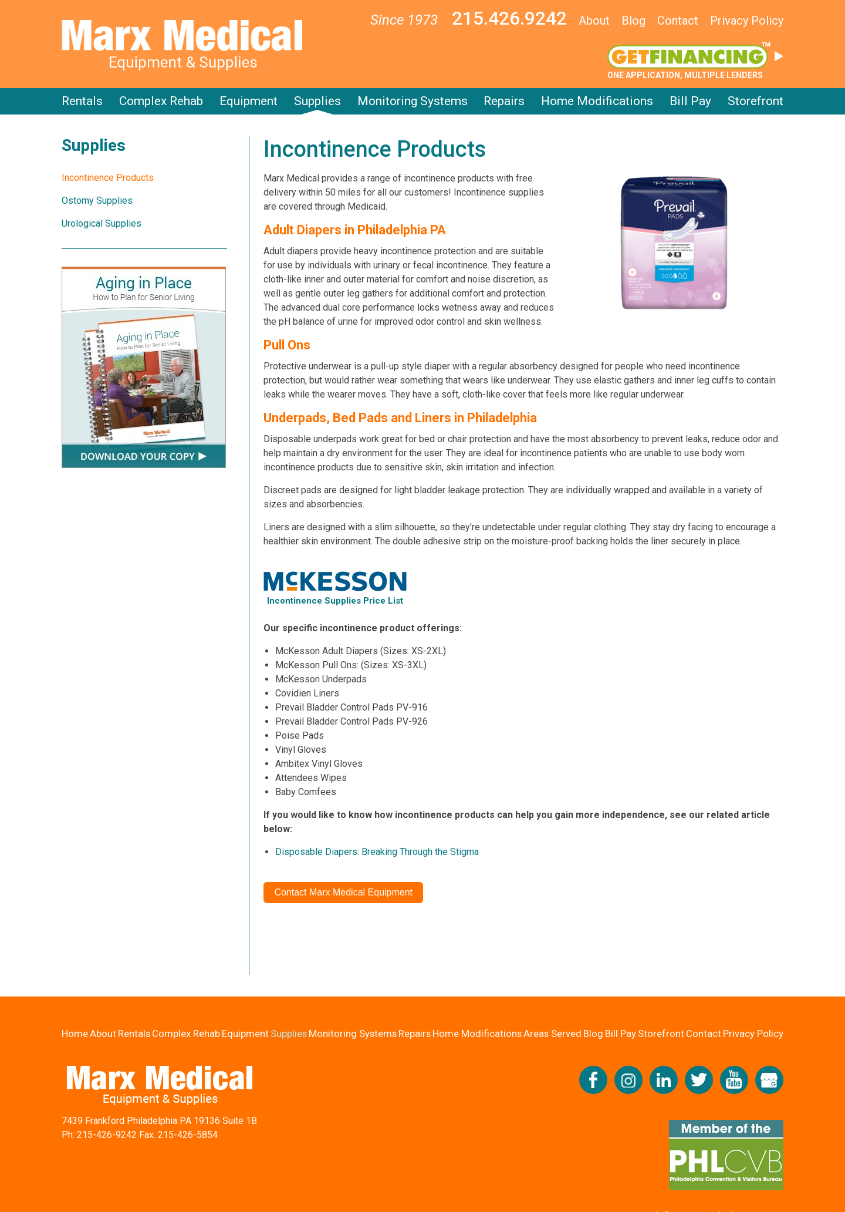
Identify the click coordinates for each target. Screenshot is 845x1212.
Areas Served (554, 1033)
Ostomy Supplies (97, 200)
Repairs (504, 101)
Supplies (317, 101)
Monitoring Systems (412, 101)
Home (75, 1033)
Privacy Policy (746, 21)
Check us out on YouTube (734, 1080)
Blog (633, 21)
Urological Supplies (101, 223)
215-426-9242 (107, 1134)
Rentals (82, 101)
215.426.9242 (509, 18)
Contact (677, 21)
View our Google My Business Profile (769, 1080)
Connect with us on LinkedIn (664, 1080)
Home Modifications (597, 101)
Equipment (248, 101)
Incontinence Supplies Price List (335, 600)
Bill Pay (690, 101)
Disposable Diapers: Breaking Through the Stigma (377, 851)
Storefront (755, 101)
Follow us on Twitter (699, 1080)
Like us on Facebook (593, 1080)
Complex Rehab (161, 101)
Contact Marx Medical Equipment (343, 892)
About (594, 21)
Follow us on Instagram (628, 1080)
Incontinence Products (108, 177)
